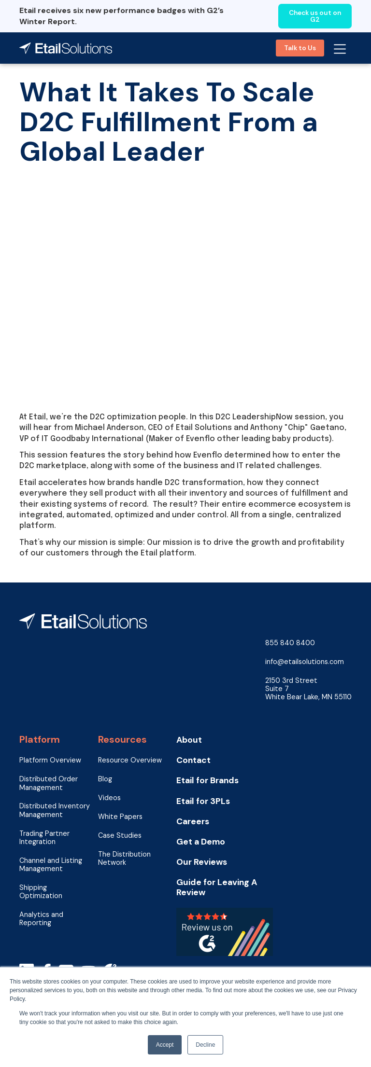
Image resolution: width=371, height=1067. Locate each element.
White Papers (120, 817)
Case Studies (120, 835)
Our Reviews (201, 862)
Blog (105, 779)
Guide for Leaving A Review (216, 887)
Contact (193, 760)
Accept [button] (165, 1044)
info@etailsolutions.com (304, 662)
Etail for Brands (207, 781)
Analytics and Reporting (41, 919)
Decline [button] (205, 1044)
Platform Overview (50, 760)
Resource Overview (130, 760)
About (189, 740)
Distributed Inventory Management (54, 810)
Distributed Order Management (48, 783)
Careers (192, 822)
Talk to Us (300, 48)
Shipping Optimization (40, 892)
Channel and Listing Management (50, 865)
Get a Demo (200, 842)
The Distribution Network (124, 858)
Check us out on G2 (315, 16)
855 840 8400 (290, 643)
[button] (340, 48)
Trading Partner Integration (44, 838)
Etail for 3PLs (203, 801)
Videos (109, 798)
